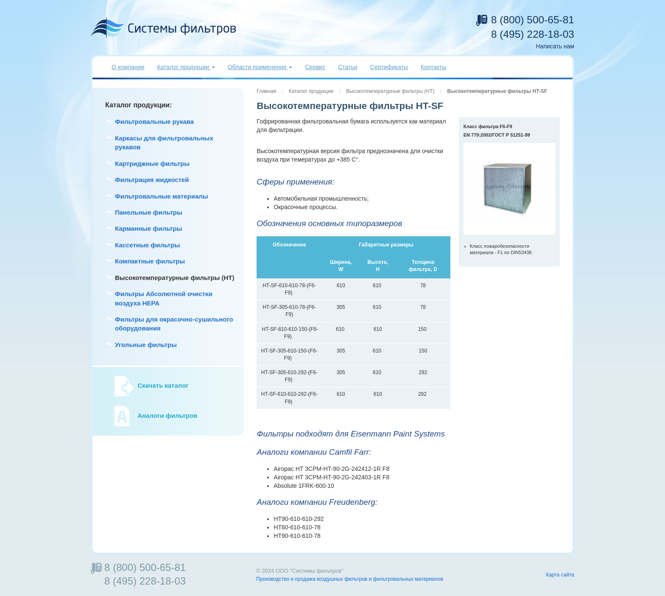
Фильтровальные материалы (161, 196)
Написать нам (555, 46)
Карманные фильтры (148, 228)
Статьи (347, 67)
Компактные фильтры (150, 261)
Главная (266, 91)
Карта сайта (560, 575)
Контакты (433, 67)
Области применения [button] (260, 67)
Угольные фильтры (146, 344)
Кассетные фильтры (147, 245)
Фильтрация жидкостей (152, 179)
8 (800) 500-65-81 (532, 19)
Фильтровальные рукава (154, 121)
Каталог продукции (311, 91)
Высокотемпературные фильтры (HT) (390, 91)
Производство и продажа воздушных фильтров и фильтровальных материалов (349, 579)
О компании (128, 67)
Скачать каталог (162, 385)
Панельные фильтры (148, 212)
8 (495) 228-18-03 (532, 34)
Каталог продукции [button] (186, 67)
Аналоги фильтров (167, 416)
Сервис (315, 67)
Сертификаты (389, 67)
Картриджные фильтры (152, 163)
